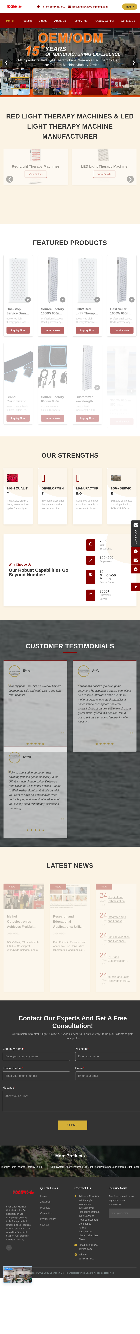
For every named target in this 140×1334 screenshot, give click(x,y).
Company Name (13, 1048)
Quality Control (104, 20)
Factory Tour (80, 20)
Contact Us (128, 20)
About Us (60, 20)
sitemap (44, 1224)
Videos (43, 20)
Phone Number (13, 1068)
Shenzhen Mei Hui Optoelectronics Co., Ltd (71, 1273)
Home (10, 20)
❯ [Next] (133, 62)
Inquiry (130, 6)
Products (26, 20)
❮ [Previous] (6, 62)
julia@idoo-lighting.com (94, 6)
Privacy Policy (48, 1218)
